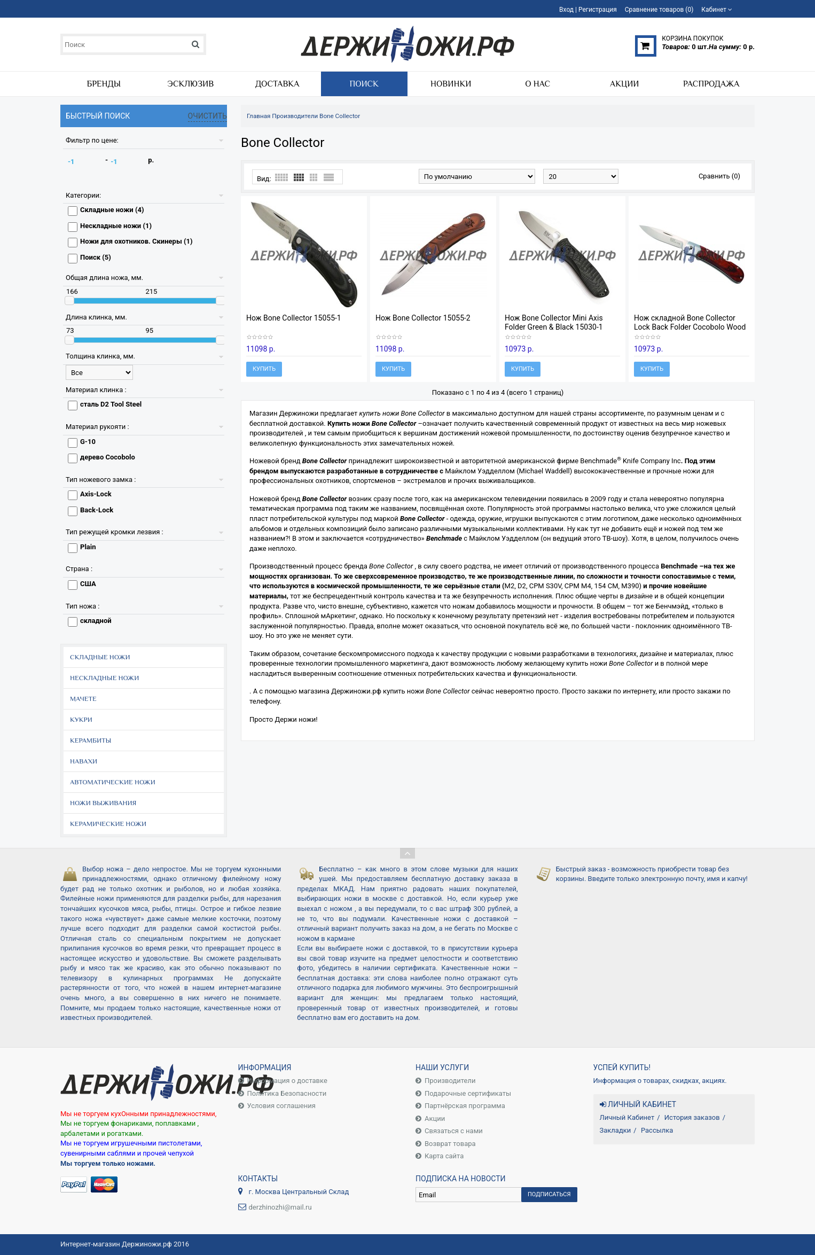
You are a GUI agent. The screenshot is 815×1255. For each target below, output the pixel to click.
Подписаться (549, 1194)
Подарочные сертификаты (468, 1093)
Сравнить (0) (719, 176)
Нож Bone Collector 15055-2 (423, 318)
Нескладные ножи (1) (116, 226)
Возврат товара (450, 1144)
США (88, 584)
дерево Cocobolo (107, 457)
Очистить (208, 116)
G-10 (88, 442)
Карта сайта (444, 1156)
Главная (258, 116)
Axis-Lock (96, 494)
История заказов (692, 1117)
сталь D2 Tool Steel (111, 404)
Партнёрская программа (465, 1106)
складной (96, 621)
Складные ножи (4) (112, 210)
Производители (295, 116)
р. (151, 160)
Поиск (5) (95, 257)
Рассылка (657, 1130)
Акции (435, 1118)
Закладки (615, 1130)
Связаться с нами (454, 1131)
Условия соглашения (281, 1106)
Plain (88, 547)
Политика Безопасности (287, 1093)
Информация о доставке (287, 1081)
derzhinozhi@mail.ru (280, 1207)
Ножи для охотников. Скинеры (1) (136, 241)
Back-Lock (96, 510)
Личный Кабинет (627, 1117)
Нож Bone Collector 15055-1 (293, 318)
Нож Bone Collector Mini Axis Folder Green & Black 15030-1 (554, 322)
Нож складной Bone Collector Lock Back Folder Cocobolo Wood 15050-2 (690, 327)
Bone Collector (339, 116)
